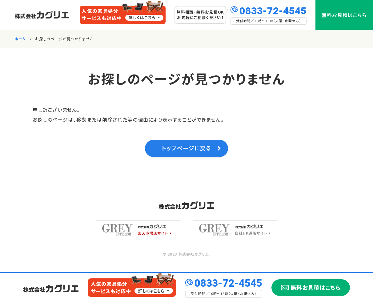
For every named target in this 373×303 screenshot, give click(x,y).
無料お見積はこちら (344, 14)
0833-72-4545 (273, 10)
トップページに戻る (186, 149)
